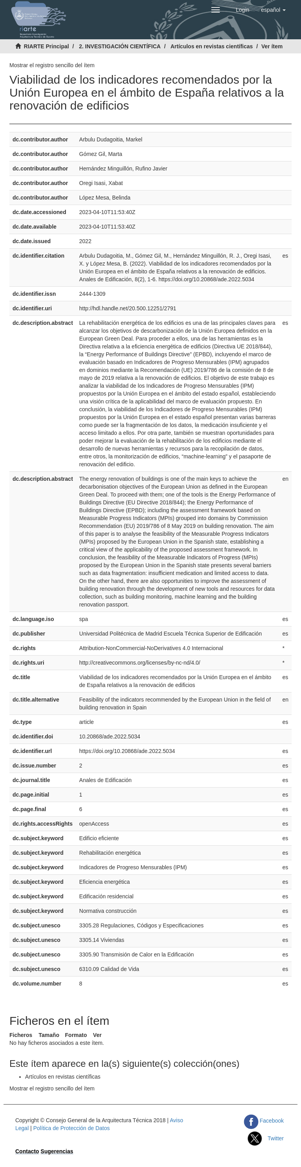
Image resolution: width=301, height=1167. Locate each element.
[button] (273, 10)
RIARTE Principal (46, 46)
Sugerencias (57, 1151)
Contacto (27, 1151)
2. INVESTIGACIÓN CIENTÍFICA (119, 46)
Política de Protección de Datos (71, 1128)
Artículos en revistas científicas (211, 46)
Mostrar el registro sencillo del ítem (51, 65)
